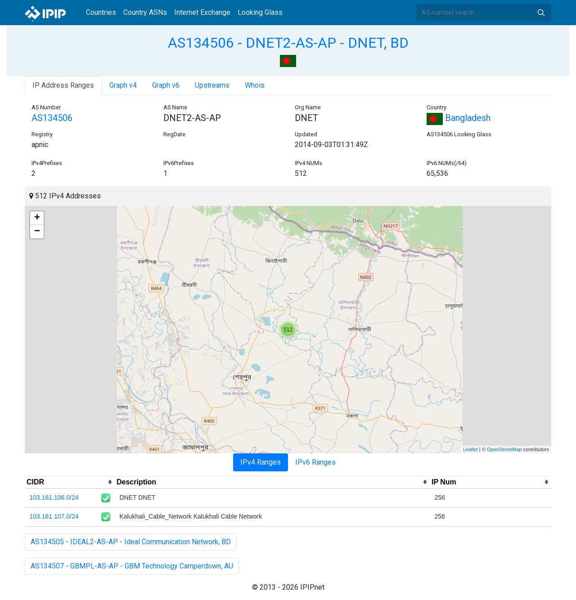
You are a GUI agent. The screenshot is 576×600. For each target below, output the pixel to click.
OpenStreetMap (504, 449)
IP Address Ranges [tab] (63, 85)
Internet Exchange (202, 12)
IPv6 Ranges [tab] (315, 462)
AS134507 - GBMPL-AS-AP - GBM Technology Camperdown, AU (132, 566)
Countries (101, 12)
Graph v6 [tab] (166, 85)
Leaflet (470, 449)
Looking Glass (260, 12)
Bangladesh (458, 117)
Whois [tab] (255, 85)
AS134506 (52, 117)
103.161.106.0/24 (54, 497)
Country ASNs (145, 12)
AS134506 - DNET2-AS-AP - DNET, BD (288, 42)
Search (541, 13)
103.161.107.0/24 (54, 516)
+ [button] (37, 218)
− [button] (37, 231)
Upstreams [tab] (212, 85)
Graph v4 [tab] (123, 85)
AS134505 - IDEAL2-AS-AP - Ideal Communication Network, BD (131, 541)
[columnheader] (70, 482)
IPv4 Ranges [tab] (260, 462)
